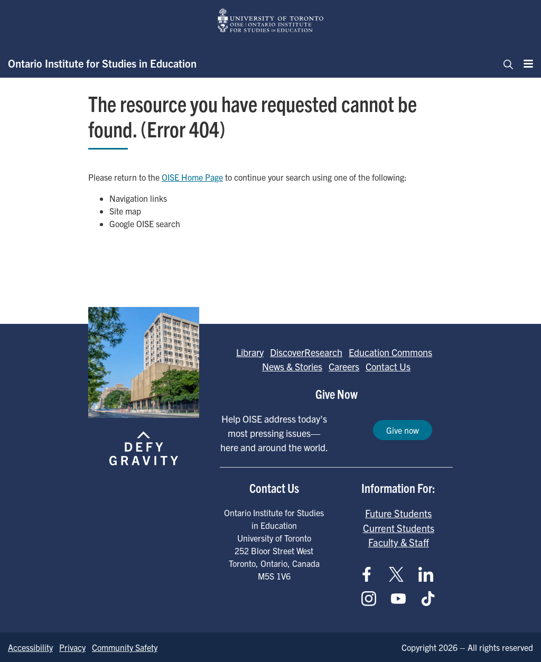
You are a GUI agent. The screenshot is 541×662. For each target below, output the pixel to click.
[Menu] (525, 63)
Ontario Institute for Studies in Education (102, 63)
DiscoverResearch (306, 352)
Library (250, 352)
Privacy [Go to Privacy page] (72, 647)
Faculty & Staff (398, 542)
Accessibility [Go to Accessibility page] (30, 647)
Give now (402, 430)
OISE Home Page (192, 177)
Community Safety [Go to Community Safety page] (124, 647)
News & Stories (292, 366)
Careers (344, 366)
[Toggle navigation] (505, 63)
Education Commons (390, 352)
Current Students (398, 527)
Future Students (398, 513)
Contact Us (388, 366)
